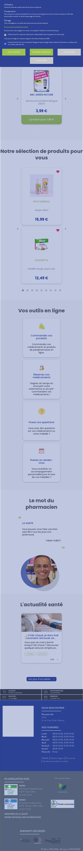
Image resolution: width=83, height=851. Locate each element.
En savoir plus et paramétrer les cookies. (16, 27)
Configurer (41, 60)
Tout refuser (69, 52)
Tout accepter (14, 52)
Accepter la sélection (41, 52)
